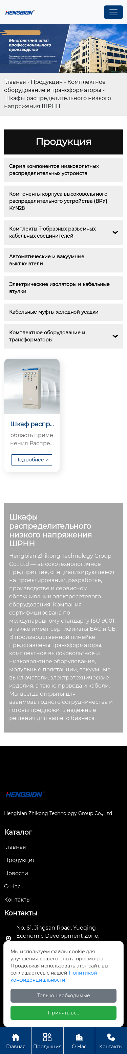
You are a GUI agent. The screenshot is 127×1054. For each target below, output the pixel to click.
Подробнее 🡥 (31, 460)
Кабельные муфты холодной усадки (54, 312)
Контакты (111, 1040)
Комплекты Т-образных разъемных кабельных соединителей (53, 232)
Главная (15, 82)
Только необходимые (63, 995)
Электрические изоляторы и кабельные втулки (60, 287)
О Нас (79, 1040)
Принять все (64, 1013)
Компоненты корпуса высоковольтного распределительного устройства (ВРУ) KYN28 (59, 201)
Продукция (47, 82)
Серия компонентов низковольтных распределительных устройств (54, 169)
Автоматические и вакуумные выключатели (47, 260)
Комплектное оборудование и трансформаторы (48, 336)
